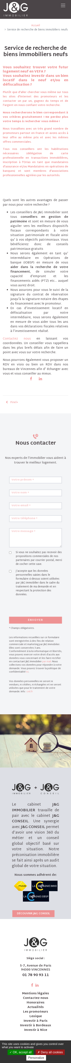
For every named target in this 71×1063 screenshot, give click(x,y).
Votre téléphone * (27, 548)
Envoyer (35, 624)
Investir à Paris (35, 1021)
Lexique (35, 1016)
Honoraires (35, 1003)
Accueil (35, 25)
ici (29, 662)
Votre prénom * (26, 519)
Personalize (36, 1057)
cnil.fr (31, 677)
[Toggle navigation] (63, 5)
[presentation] (33, 615)
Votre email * (25, 538)
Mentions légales (35, 993)
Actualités (35, 1007)
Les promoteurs (35, 1012)
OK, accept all (20, 1052)
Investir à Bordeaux (35, 1025)
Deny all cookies (50, 1052)
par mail (44, 654)
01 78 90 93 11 (35, 975)
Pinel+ (12, 405)
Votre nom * (24, 529)
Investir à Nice (35, 1030)
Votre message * (26, 557)
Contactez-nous (35, 998)
